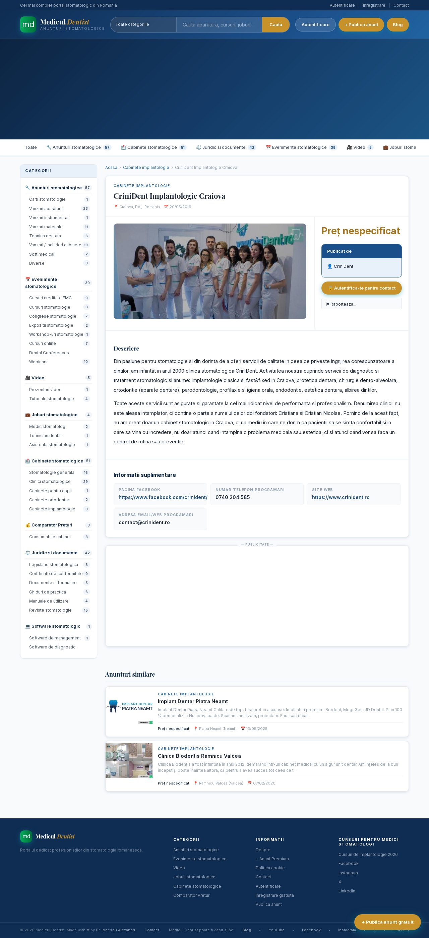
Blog (398, 24)
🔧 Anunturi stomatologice (79, 147)
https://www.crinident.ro (341, 497)
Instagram (348, 872)
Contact (401, 5)
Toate (31, 147)
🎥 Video (360, 147)
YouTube (277, 930)
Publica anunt (269, 904)
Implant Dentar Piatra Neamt (193, 701)
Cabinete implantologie (146, 167)
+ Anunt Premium (272, 858)
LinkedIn (347, 890)
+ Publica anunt (361, 24)
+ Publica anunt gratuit (388, 922)
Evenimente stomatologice (200, 858)
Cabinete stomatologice (197, 886)
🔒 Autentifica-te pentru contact (361, 288)
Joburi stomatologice (194, 876)
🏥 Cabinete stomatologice (154, 147)
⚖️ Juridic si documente (226, 147)
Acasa (111, 167)
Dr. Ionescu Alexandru (116, 930)
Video (179, 867)
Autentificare (342, 5)
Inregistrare (374, 5)
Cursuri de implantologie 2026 (368, 854)
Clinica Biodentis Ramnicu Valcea (199, 756)
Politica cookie (270, 867)
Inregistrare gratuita (275, 895)
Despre (263, 849)
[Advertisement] (214, 89)
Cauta (275, 24)
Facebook (349, 863)
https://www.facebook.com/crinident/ (163, 497)
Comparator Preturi (191, 895)
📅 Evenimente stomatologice (302, 147)
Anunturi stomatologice (196, 849)
